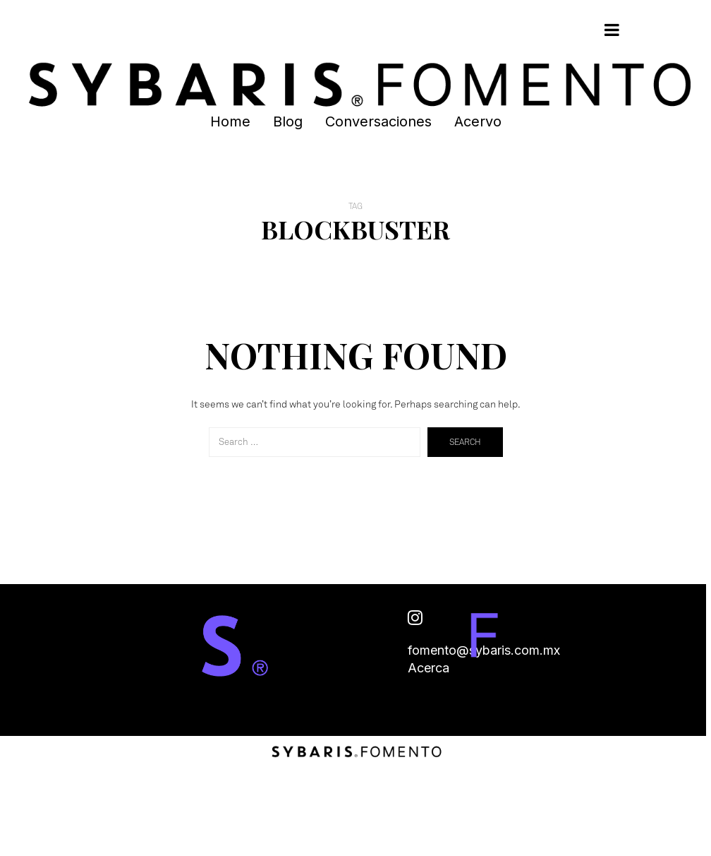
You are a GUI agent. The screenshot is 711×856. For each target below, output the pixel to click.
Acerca (428, 667)
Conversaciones (378, 121)
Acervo (478, 121)
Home (230, 121)
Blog (288, 121)
